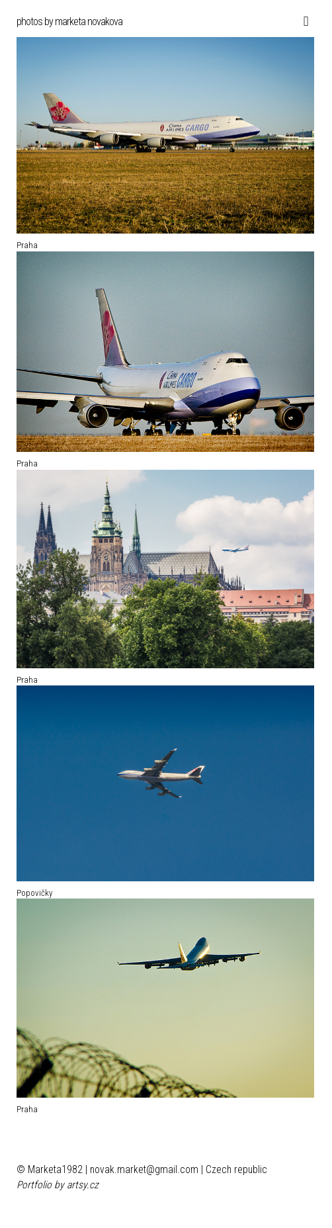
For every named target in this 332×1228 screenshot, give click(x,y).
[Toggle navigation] (302, 21)
